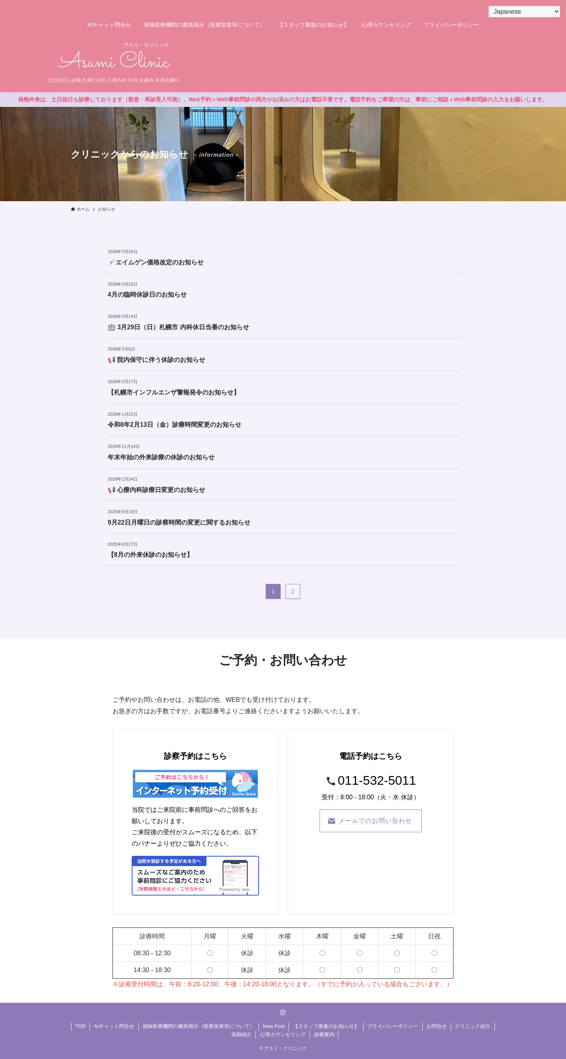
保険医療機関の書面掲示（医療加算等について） (198, 1026)
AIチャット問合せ (114, 1026)
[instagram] (283, 1012)
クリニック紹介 (473, 1026)
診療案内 (324, 1034)
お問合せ (436, 1026)
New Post (274, 1026)
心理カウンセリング (283, 1034)
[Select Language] (524, 11)
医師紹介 (242, 1034)
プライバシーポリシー (392, 1026)
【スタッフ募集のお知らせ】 (326, 1026)
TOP (80, 1026)
